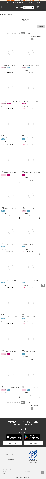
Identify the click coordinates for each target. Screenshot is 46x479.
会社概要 (4, 467)
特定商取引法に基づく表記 (7, 469)
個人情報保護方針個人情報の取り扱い (32, 456)
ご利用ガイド (27, 467)
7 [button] (37, 39)
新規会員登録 (12, 443)
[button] (40, 39)
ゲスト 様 (43, 9)
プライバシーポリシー (29, 469)
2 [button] (33, 39)
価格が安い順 (10, 33)
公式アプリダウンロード (23, 433)
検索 (32, 7)
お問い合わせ (27, 471)
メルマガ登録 (33, 443)
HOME (1, 14)
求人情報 (4, 471)
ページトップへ (42, 472)
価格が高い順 (17, 33)
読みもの (4, 473)
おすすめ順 (27, 33)
